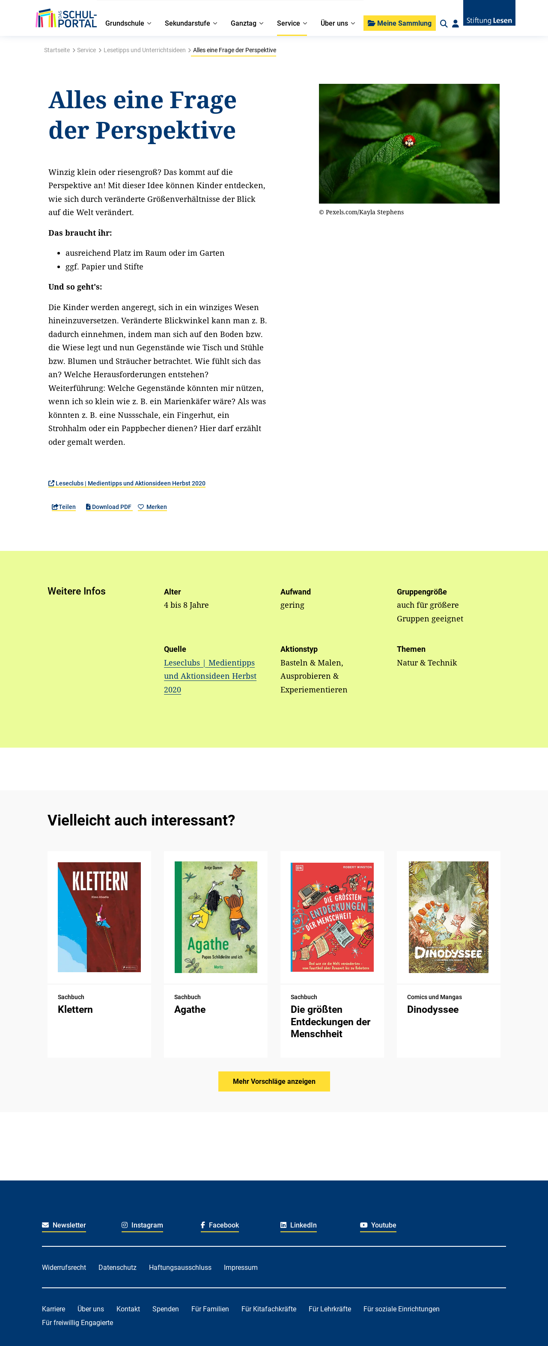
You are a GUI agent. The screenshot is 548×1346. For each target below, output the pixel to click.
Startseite (57, 50)
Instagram (142, 1225)
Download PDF (109, 506)
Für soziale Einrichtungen (401, 1309)
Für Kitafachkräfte (268, 1309)
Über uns (90, 1309)
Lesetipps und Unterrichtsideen (145, 50)
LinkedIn (298, 1225)
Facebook (220, 1225)
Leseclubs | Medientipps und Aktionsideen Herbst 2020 (127, 483)
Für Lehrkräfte (330, 1309)
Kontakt (128, 1309)
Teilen (64, 506)
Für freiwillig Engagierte (77, 1323)
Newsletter (64, 1225)
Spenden (165, 1309)
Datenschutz (117, 1267)
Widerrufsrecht (64, 1267)
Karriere (53, 1309)
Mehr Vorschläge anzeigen (274, 1081)
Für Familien (210, 1309)
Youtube (378, 1225)
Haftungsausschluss (180, 1267)
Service (86, 50)
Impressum (241, 1267)
